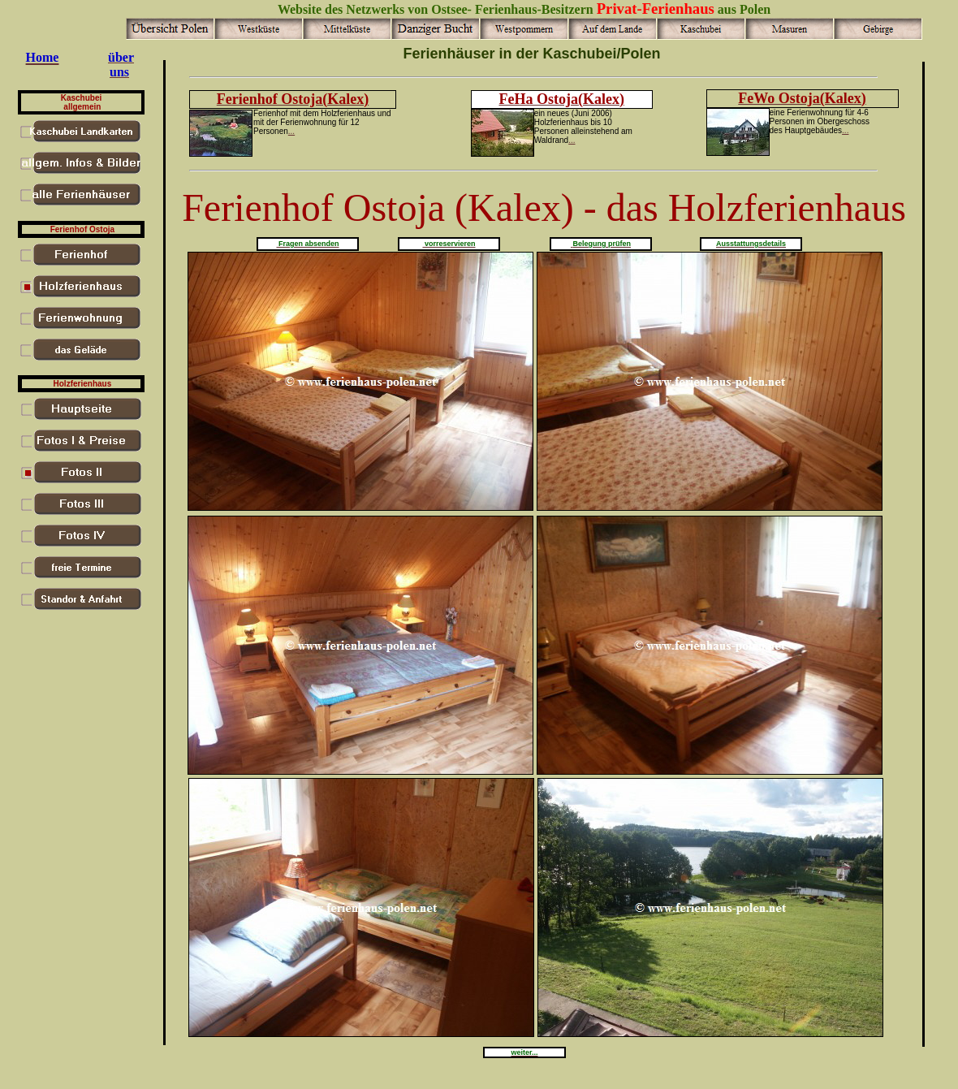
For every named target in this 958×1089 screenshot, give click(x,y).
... (291, 131)
